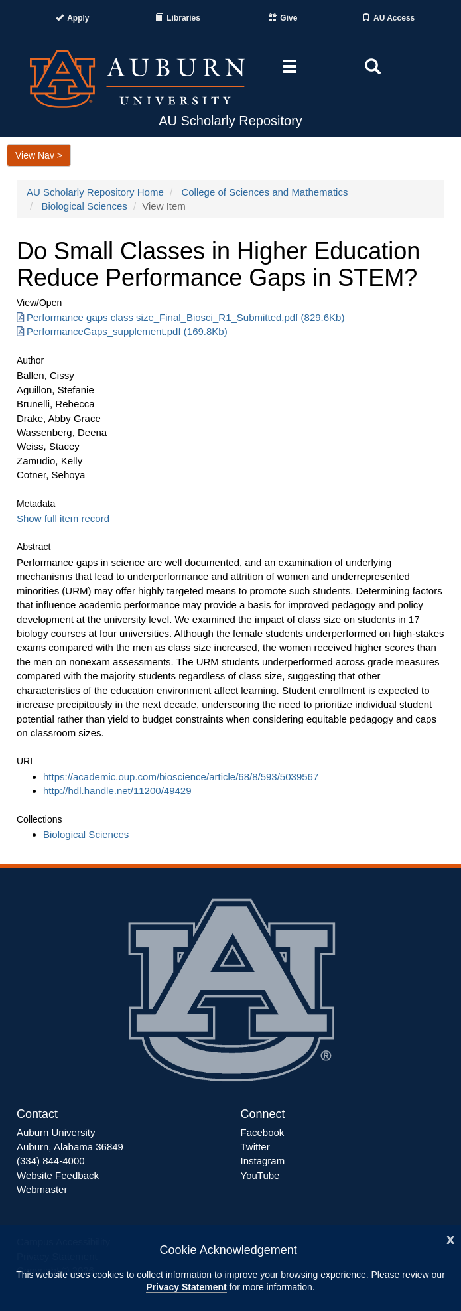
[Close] (450, 1238)
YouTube (260, 1175)
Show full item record (63, 518)
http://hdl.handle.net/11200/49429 (117, 790)
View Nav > (38, 155)
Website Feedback (58, 1175)
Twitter (255, 1146)
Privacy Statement (186, 1287)
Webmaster (42, 1189)
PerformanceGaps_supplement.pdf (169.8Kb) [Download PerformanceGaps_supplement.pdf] (122, 331)
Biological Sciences (84, 206)
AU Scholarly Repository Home (95, 192)
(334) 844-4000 (51, 1160)
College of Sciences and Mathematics (264, 192)
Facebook (263, 1132)
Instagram (263, 1160)
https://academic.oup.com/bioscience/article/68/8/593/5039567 (180, 776)
